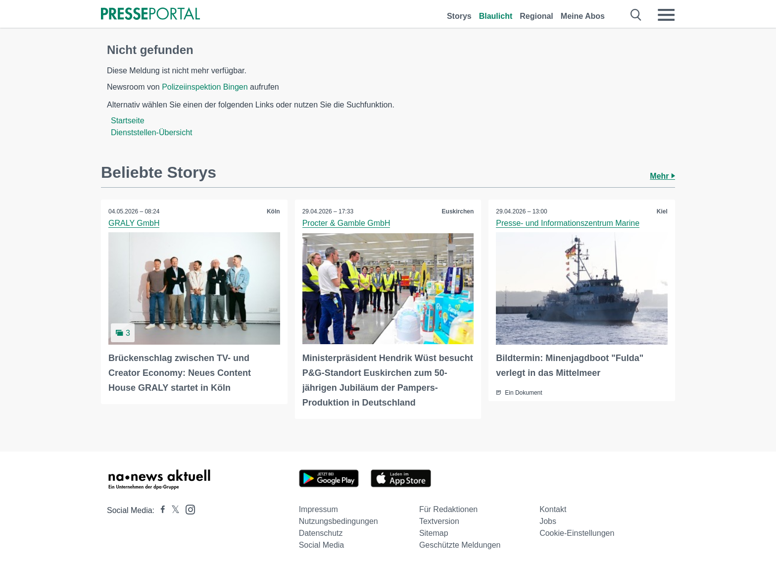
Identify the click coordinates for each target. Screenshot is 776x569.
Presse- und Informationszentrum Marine (567, 223)
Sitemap (433, 533)
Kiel (662, 211)
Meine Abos (583, 16)
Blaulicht (496, 16)
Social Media (321, 545)
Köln (273, 211)
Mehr (662, 176)
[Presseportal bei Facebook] (159, 510)
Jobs (547, 521)
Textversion (439, 521)
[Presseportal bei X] (172, 510)
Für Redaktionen (448, 509)
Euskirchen (458, 211)
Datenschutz (321, 533)
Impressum (318, 509)
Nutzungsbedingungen (338, 521)
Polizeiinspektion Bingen (204, 87)
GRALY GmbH (133, 223)
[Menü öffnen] (666, 15)
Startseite (128, 120)
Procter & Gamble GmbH (346, 223)
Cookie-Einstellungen (576, 533)
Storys (459, 16)
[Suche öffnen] (636, 15)
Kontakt (552, 509)
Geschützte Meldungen (460, 545)
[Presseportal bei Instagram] (187, 509)
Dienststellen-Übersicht (152, 132)
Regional (536, 16)
